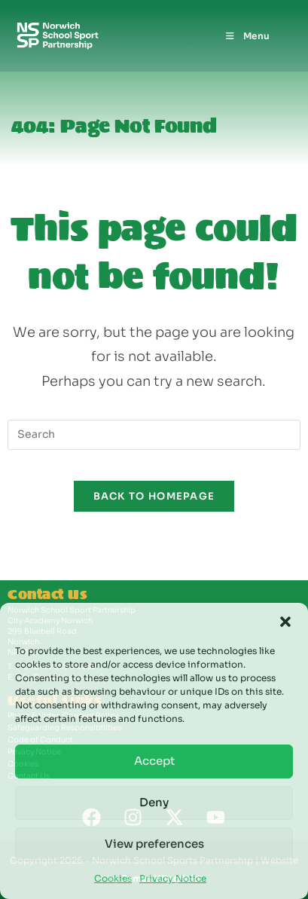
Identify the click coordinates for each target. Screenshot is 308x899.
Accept (154, 761)
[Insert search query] (154, 435)
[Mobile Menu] (247, 35)
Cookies (113, 878)
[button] (285, 621)
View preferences (154, 843)
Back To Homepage (154, 496)
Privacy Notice (172, 878)
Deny (154, 802)
